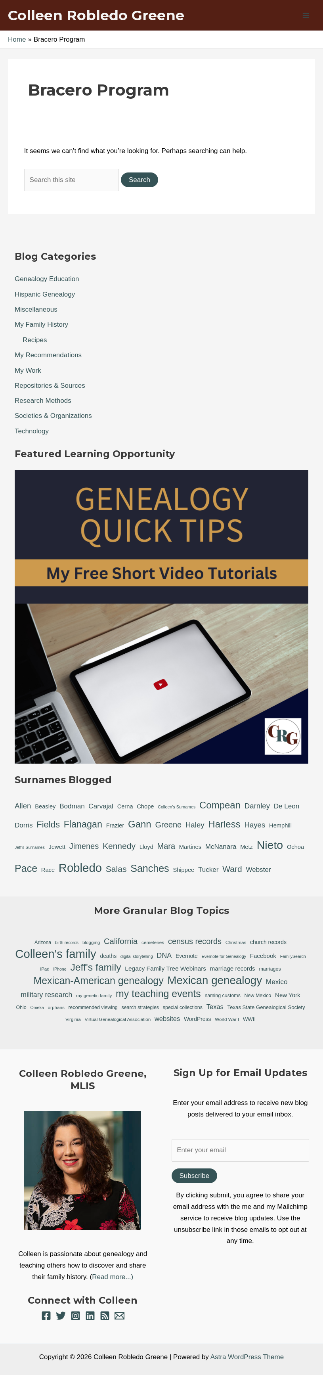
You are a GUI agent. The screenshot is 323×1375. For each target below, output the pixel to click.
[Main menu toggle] (306, 15)
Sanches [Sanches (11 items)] (149, 868)
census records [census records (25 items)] (195, 941)
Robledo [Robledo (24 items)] (80, 867)
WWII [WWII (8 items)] (249, 1019)
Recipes (35, 340)
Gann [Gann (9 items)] (139, 824)
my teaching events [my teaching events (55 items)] (158, 993)
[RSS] (105, 1316)
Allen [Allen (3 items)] (23, 806)
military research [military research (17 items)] (46, 995)
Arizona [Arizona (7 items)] (42, 942)
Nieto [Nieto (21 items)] (270, 845)
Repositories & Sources (50, 385)
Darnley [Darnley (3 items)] (257, 806)
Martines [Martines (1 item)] (190, 847)
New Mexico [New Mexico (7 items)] (258, 995)
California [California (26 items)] (121, 941)
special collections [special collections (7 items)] (183, 1007)
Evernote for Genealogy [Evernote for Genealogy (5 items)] (223, 956)
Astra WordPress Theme (247, 1357)
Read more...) (112, 1277)
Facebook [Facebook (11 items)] (263, 955)
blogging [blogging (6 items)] (91, 942)
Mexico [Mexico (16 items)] (277, 982)
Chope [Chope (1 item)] (145, 806)
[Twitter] (61, 1316)
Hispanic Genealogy (45, 294)
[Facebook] (46, 1316)
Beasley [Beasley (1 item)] (45, 806)
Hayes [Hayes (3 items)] (254, 825)
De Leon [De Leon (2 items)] (286, 806)
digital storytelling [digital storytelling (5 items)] (136, 956)
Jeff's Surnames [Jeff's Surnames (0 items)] (30, 847)
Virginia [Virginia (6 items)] (73, 1019)
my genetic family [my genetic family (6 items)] (94, 995)
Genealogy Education (47, 279)
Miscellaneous (36, 309)
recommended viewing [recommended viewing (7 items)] (92, 1007)
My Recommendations (48, 355)
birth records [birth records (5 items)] (66, 942)
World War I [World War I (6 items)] (227, 1019)
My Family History (41, 324)
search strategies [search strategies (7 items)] (140, 1007)
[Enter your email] (241, 1150)
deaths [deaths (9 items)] (108, 956)
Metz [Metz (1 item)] (246, 847)
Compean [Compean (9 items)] (220, 805)
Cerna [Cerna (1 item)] (125, 806)
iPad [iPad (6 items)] (44, 968)
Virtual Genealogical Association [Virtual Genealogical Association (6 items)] (117, 1019)
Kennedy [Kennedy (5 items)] (119, 845)
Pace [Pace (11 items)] (26, 868)
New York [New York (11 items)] (287, 995)
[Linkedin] (90, 1316)
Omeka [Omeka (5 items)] (37, 1007)
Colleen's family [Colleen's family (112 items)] (55, 954)
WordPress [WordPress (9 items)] (197, 1019)
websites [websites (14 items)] (167, 1019)
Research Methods (43, 400)
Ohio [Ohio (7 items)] (21, 1007)
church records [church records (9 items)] (268, 942)
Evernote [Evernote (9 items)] (187, 956)
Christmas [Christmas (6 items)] (236, 942)
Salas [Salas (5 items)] (116, 868)
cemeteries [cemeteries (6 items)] (152, 942)
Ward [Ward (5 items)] (232, 868)
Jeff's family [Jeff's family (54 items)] (95, 967)
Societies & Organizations (53, 415)
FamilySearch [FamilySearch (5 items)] (293, 956)
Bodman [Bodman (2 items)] (72, 806)
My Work (28, 370)
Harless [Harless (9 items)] (224, 824)
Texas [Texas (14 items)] (215, 1007)
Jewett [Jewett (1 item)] (57, 847)
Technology (32, 431)
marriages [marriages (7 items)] (270, 969)
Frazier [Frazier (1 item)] (115, 825)
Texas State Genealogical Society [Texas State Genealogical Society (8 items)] (266, 1007)
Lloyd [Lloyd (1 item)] (146, 847)
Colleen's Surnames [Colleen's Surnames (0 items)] (176, 806)
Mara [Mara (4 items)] (166, 846)
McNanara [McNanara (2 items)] (221, 846)
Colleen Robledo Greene (96, 15)
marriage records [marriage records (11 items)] (232, 968)
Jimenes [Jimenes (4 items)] (84, 846)
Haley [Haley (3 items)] (195, 825)
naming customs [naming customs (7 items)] (222, 995)
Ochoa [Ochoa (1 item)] (295, 847)
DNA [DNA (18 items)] (164, 955)
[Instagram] (75, 1316)
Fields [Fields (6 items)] (48, 824)
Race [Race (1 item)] (48, 870)
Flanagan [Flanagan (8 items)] (83, 824)
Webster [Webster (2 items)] (258, 869)
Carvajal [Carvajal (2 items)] (100, 806)
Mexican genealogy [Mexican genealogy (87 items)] (214, 980)
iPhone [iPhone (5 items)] (60, 969)
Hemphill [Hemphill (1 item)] (280, 825)
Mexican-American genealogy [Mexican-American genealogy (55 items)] (99, 980)
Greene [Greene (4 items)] (168, 824)
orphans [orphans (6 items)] (56, 1007)
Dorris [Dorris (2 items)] (23, 825)
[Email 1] (119, 1316)
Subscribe (195, 1176)
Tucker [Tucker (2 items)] (208, 869)
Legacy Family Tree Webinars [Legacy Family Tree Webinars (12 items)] (165, 968)
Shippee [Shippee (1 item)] (183, 870)
